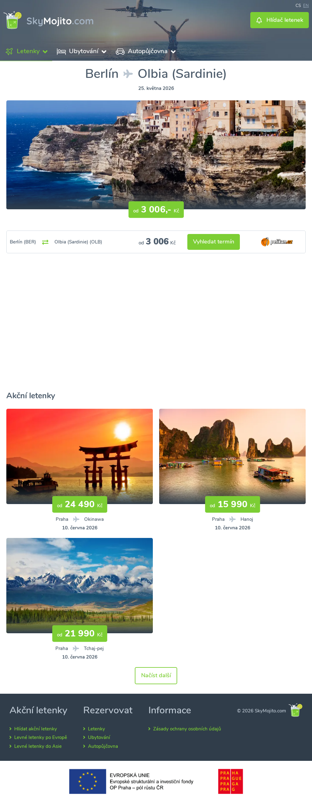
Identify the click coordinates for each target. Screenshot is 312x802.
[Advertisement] (156, 330)
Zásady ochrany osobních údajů (187, 729)
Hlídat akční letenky (35, 729)
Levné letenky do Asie (38, 746)
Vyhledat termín (213, 241)
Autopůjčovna (103, 746)
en (306, 5)
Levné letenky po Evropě (40, 737)
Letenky (96, 729)
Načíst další (156, 675)
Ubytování (99, 737)
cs (298, 5)
